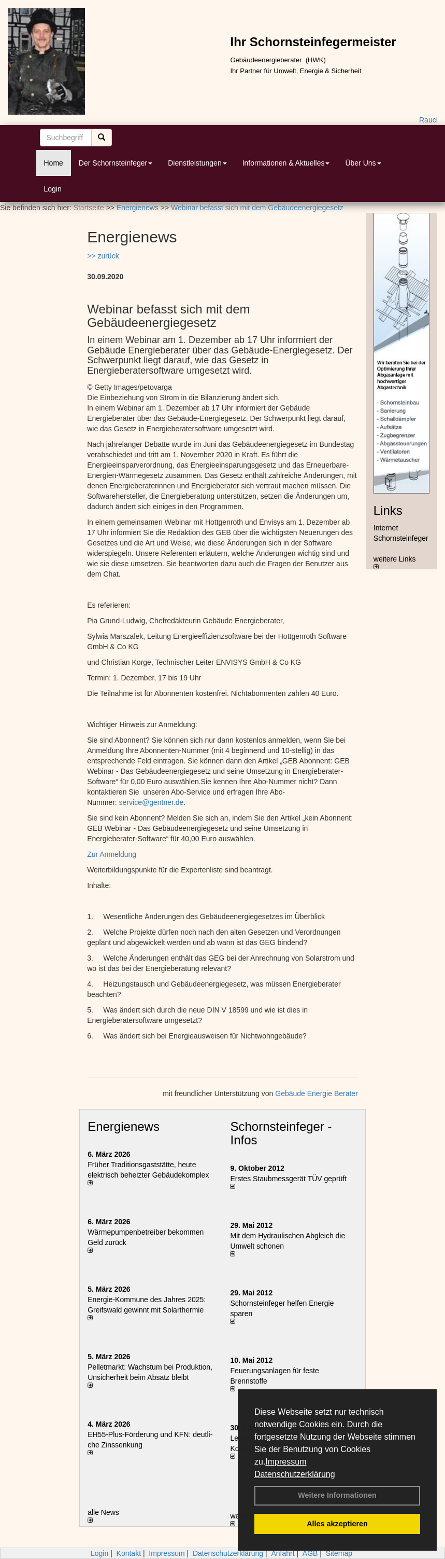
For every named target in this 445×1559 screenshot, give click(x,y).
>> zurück (103, 256)
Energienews (124, 1126)
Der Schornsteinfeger (115, 163)
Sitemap (339, 1553)
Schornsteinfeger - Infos (281, 1133)
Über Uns (363, 163)
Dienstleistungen (197, 163)
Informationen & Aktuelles (286, 163)
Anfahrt (282, 1553)
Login (53, 189)
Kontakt (129, 1553)
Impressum (285, 1461)
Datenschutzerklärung (294, 1474)
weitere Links (395, 562)
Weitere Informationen (337, 1495)
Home (53, 163)
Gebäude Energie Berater (316, 1093)
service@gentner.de (151, 802)
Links (388, 510)
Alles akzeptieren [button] (337, 1524)
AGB (310, 1553)
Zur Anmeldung (111, 854)
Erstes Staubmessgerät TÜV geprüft (288, 1178)
